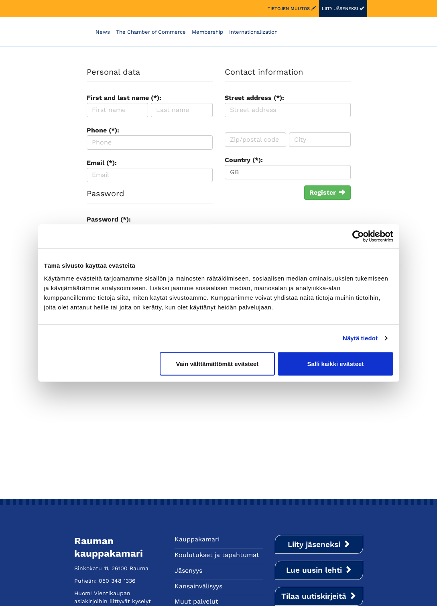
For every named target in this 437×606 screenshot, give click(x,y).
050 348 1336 (117, 581)
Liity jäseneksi (343, 8)
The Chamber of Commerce (151, 32)
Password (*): (109, 219)
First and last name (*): (124, 98)
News (103, 32)
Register (327, 192)
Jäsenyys (188, 570)
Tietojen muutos (292, 8)
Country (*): (244, 160)
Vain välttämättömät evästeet (217, 363)
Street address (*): (254, 98)
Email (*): (102, 163)
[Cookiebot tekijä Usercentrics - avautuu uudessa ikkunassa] (358, 236)
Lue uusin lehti (319, 570)
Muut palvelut (196, 601)
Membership (207, 32)
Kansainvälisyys (198, 586)
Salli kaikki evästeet (335, 363)
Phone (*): (103, 130)
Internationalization (253, 32)
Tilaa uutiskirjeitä (318, 596)
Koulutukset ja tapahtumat (217, 555)
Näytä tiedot (360, 338)
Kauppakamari (197, 539)
